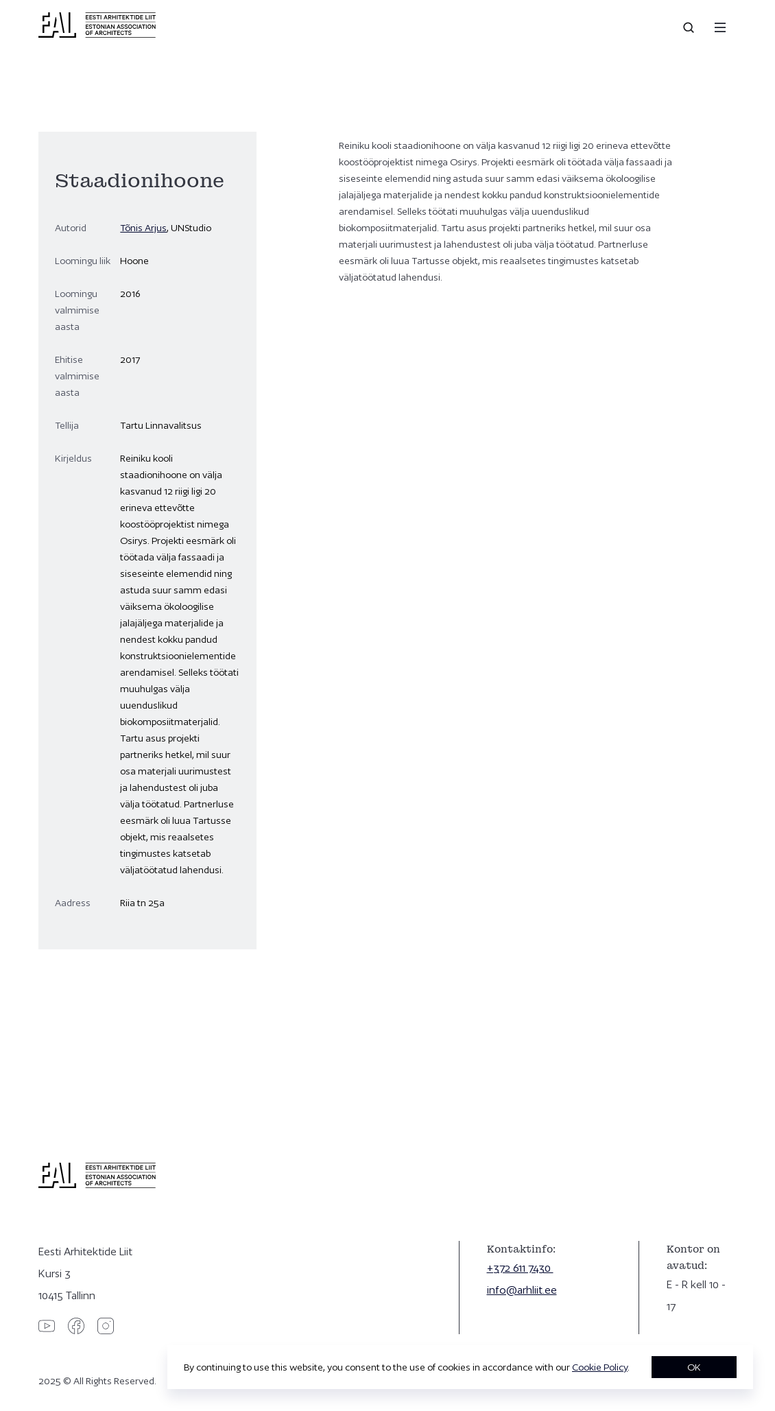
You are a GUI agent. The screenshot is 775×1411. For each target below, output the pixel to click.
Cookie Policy (600, 1367)
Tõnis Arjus (143, 227)
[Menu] (720, 27)
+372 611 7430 (520, 1267)
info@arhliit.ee (522, 1289)
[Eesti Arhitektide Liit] (97, 34)
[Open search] (690, 27)
